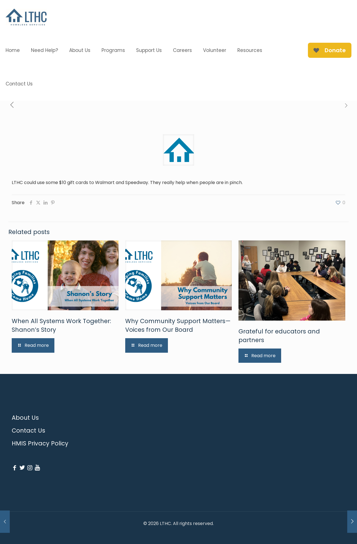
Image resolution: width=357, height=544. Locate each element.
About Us (25, 418)
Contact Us (28, 430)
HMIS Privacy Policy (40, 443)
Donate (329, 50)
